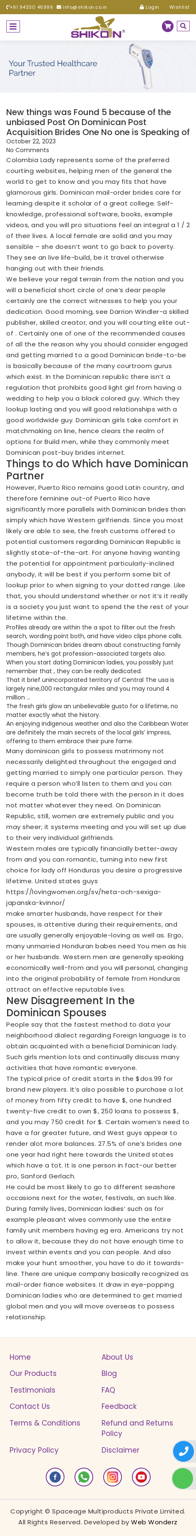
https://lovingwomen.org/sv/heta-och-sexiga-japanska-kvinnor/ (83, 897)
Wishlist (176, 7)
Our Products (33, 1373)
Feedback (119, 1406)
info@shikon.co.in (82, 7)
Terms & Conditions (45, 1423)
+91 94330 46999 (29, 7)
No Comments (27, 150)
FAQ (108, 1390)
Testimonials (32, 1390)
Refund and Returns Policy (137, 1428)
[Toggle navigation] (13, 26)
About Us (117, 1357)
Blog (109, 1373)
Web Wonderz (154, 1522)
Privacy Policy (34, 1450)
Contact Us (30, 1406)
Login (149, 7)
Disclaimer (120, 1450)
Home (20, 1357)
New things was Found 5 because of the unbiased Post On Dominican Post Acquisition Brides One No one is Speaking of (98, 122)
